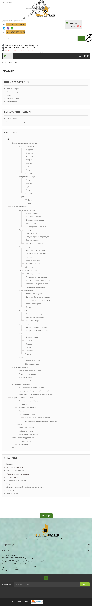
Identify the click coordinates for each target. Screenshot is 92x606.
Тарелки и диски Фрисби (29, 401)
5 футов (28, 173)
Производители (12, 98)
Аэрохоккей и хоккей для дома (32, 387)
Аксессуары (24, 444)
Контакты (10, 490)
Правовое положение (15, 470)
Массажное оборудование (23, 437)
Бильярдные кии (26, 230)
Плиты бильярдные (34, 293)
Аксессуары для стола (28, 270)
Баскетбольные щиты (28, 407)
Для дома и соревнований (30, 370)
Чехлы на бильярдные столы (38, 280)
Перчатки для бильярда (35, 250)
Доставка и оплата (14, 467)
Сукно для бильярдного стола (38, 300)
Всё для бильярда (19, 206)
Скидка (9, 95)
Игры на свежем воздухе (22, 397)
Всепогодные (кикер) (27, 380)
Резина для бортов (33, 303)
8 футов (29, 163)
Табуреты (29, 350)
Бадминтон (23, 404)
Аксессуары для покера (29, 434)
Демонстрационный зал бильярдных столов (25, 487)
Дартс (21, 411)
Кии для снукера (32, 240)
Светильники (24, 323)
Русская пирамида (26, 146)
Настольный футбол (20, 367)
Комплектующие (26, 290)
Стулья (28, 347)
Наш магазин (12, 493)
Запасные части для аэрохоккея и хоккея (36, 394)
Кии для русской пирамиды (37, 236)
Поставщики (11, 101)
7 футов (29, 166)
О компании (12, 477)
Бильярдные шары (33, 273)
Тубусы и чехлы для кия (36, 253)
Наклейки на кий (33, 260)
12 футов (29, 149)
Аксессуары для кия (27, 246)
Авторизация (11, 118)
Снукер (22, 196)
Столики (29, 344)
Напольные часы (32, 360)
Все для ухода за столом (35, 226)
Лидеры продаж (13, 91)
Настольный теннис (27, 414)
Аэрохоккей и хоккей (21, 384)
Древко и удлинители (34, 243)
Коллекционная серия (35, 220)
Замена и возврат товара (17, 473)
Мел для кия (31, 257)
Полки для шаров (32, 320)
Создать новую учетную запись (19, 121)
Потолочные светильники (36, 327)
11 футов (29, 153)
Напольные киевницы (35, 317)
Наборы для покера (27, 431)
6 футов (29, 169)
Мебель (22, 334)
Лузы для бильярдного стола (38, 297)
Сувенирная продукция (35, 287)
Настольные (31, 223)
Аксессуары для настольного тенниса (41, 421)
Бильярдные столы (27, 210)
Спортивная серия (33, 216)
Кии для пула (31, 233)
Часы (21, 357)
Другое (28, 307)
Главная (9, 464)
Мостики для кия (33, 263)
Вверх (48, 515)
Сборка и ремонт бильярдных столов (21, 483)
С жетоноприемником (28, 374)
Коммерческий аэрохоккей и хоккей (34, 390)
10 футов (29, 156)
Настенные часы (32, 364)
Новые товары (12, 88)
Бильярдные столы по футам (24, 143)
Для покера (17, 424)
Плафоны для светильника (36, 330)
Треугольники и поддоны (36, 277)
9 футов (29, 159)
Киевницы (23, 310)
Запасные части (25, 377)
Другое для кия (31, 267)
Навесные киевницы (34, 313)
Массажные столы (26, 441)
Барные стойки (32, 337)
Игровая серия (32, 213)
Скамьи (29, 340)
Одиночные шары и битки (37, 283)
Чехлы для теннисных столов (37, 417)
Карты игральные (26, 427)
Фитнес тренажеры (20, 447)
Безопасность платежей (16, 480)
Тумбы (28, 354)
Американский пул (27, 176)
